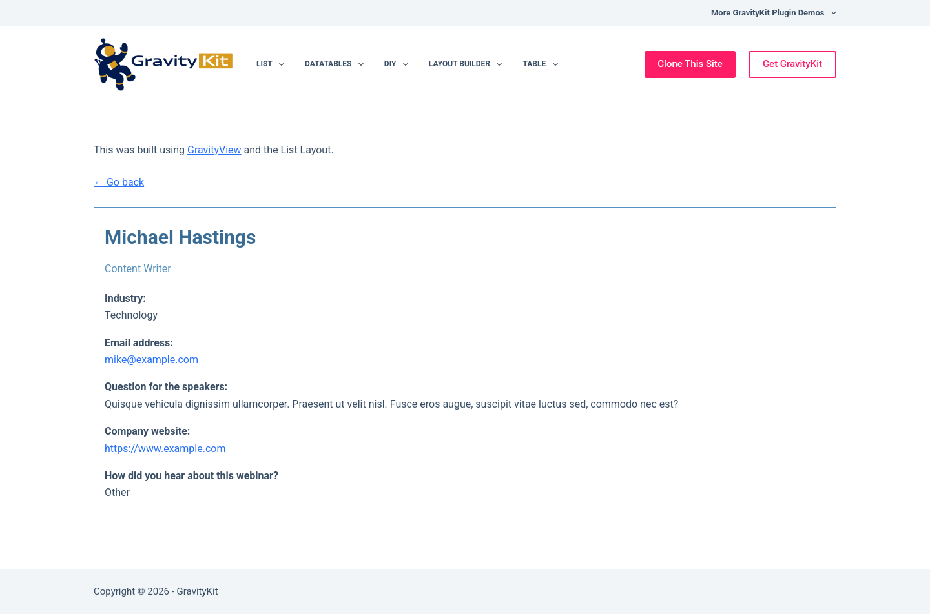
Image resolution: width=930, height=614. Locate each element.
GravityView (214, 150)
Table (542, 64)
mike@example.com (151, 359)
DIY (398, 64)
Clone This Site (690, 64)
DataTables (337, 64)
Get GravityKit (792, 64)
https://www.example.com (165, 448)
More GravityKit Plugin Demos (773, 13)
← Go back (119, 182)
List (272, 64)
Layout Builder (468, 64)
